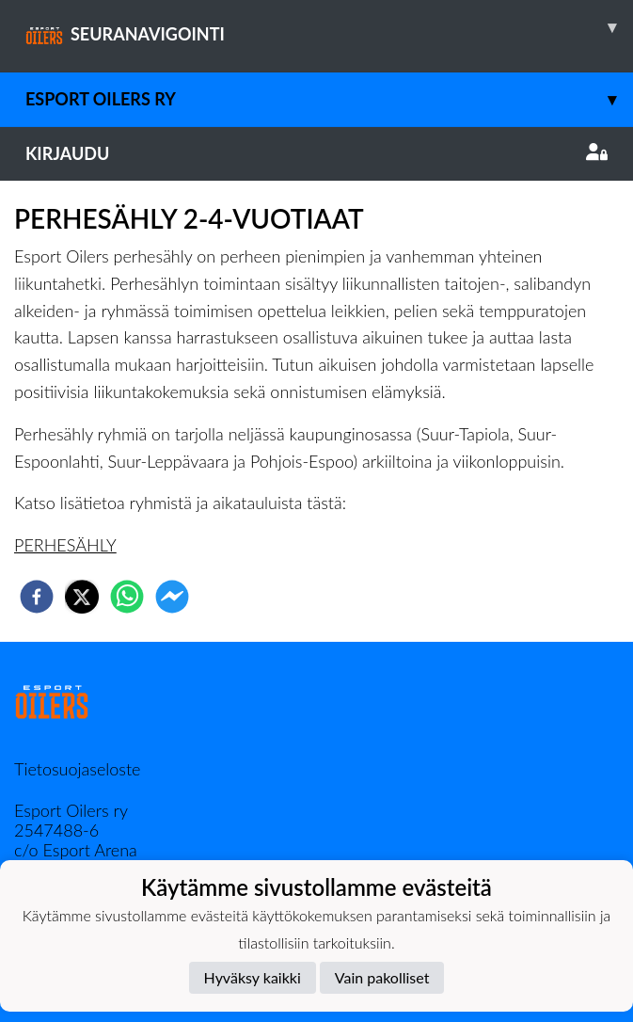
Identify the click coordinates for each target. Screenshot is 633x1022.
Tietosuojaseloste (77, 769)
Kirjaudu (316, 153)
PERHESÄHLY (65, 545)
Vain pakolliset (382, 977)
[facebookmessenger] (172, 597)
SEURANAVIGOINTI (329, 27)
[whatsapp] (127, 597)
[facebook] (37, 597)
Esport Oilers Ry (329, 99)
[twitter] (82, 597)
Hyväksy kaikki (252, 977)
